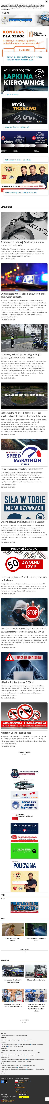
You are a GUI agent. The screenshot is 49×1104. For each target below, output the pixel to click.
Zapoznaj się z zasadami (8, 1100)
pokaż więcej (24, 752)
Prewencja (3, 1042)
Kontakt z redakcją (20, 1087)
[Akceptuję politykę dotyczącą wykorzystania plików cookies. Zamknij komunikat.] (46, 1)
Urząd (2, 1052)
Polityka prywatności (7, 1101)
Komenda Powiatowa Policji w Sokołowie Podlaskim (14, 1059)
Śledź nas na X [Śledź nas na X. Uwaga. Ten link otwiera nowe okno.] (5, 1081)
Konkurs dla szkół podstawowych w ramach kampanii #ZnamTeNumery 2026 (24, 58)
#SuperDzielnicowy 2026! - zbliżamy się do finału (21, 192)
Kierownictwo (5, 1035)
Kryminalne (3, 1037)
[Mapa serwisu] (5, 13)
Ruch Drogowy (4, 1048)
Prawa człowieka (40, 1069)
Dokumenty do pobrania (31, 1055)
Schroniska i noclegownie (37, 1044)
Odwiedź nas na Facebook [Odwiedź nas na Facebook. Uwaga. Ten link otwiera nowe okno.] (2, 1081)
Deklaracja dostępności (23, 1067)
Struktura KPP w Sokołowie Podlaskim (18, 1035)
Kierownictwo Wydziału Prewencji (9, 1044)
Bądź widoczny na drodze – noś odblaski (18, 160)
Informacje (3, 1033)
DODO (5, 1073)
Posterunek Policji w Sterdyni (24, 1061)
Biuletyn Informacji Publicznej (17, 1055)
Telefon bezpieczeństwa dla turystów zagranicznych (14, 1069)
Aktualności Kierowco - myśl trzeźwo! (17, 127)
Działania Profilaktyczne (24, 1044)
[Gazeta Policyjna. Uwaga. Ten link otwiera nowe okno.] (24, 864)
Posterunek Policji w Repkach (9, 1061)
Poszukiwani (29, 1040)
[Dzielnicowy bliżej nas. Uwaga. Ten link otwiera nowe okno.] (24, 881)
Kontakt (3, 1063)
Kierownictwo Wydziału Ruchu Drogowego (12, 1050)
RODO (2, 1073)
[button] (45, 13)
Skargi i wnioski (5, 1055)
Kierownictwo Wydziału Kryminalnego (10, 1040)
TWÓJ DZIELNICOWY (5, 1057)
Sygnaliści (4, 1071)
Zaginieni (23, 1040)
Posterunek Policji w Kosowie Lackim (36, 1059)
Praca (39, 1052)
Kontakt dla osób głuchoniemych (9, 1067)
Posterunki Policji (31, 1065)
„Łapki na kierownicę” (12, 94)
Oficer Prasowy (30, 1069)
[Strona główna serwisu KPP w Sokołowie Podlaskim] (2, 13)
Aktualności (4, 1046)
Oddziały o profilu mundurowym (15, 1046)
